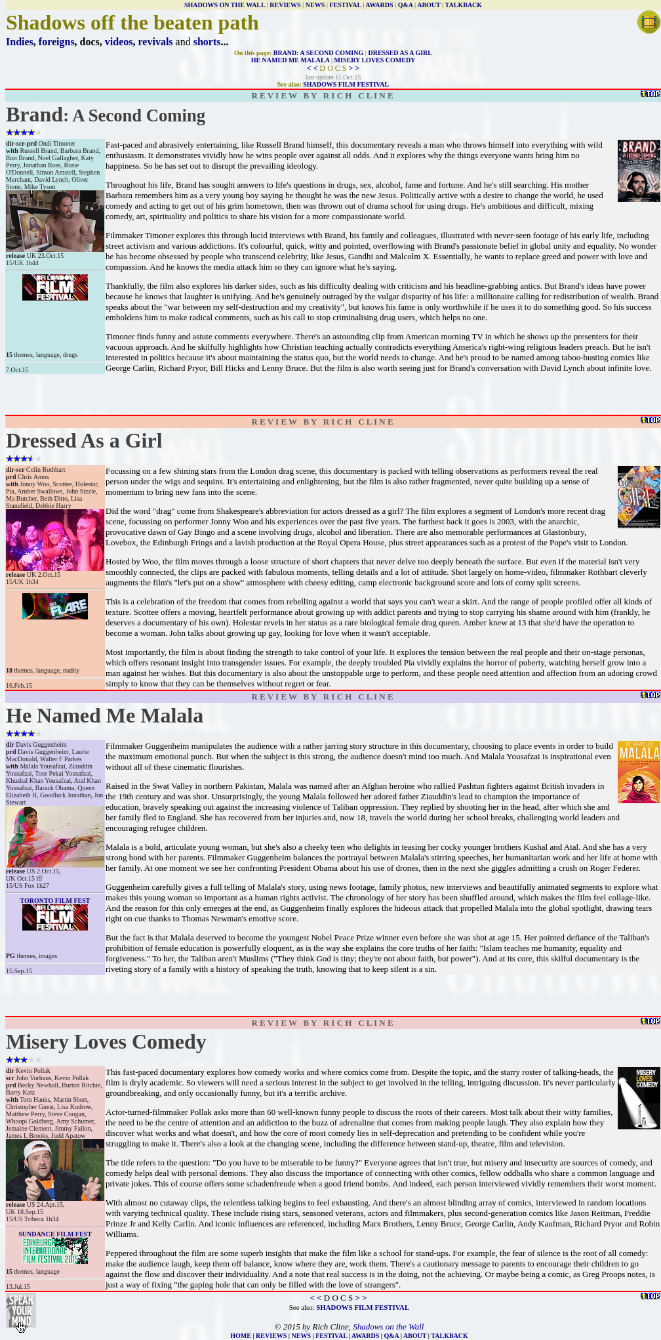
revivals (155, 41)
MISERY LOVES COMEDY (375, 60)
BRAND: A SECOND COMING (318, 52)
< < (312, 68)
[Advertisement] (333, 394)
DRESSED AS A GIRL (400, 52)
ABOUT (428, 5)
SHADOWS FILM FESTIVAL (346, 84)
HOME (240, 1335)
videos (119, 41)
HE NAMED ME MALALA (290, 60)
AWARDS (379, 5)
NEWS (315, 5)
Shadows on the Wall (388, 1326)
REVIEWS (285, 5)
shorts (207, 41)
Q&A (405, 5)
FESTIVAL (345, 5)
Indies (19, 41)
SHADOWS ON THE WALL (224, 5)
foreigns (57, 41)
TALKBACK (464, 5)
